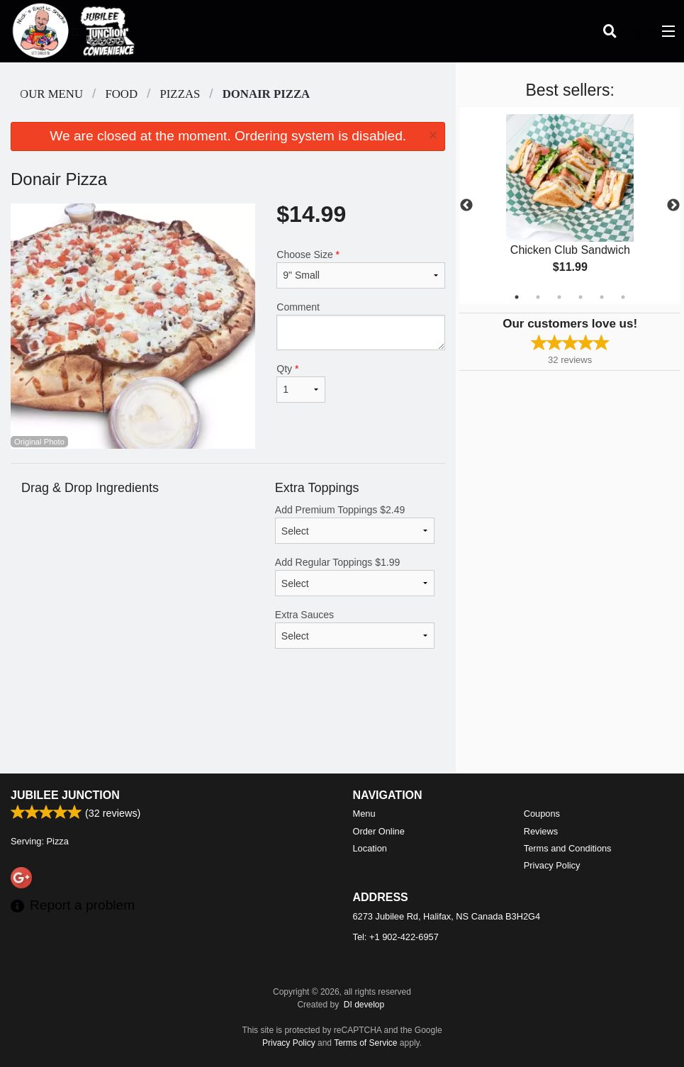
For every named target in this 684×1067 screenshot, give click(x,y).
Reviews (541, 831)
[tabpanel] (570, 206)
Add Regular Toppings (355, 576)
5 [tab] (602, 297)
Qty (300, 383)
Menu (364, 813)
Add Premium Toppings (355, 524)
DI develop (364, 1005)
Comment (360, 325)
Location (370, 848)
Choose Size (360, 269)
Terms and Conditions (568, 848)
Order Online (379, 831)
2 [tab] (538, 297)
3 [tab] (559, 297)
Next (673, 206)
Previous (466, 206)
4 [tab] (580, 297)
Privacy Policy (552, 865)
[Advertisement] (228, 727)
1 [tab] (517, 297)
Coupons (542, 813)
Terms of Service (365, 1043)
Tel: (396, 937)
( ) (638, 31)
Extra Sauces (355, 629)
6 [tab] (623, 297)
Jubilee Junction (65, 795)
